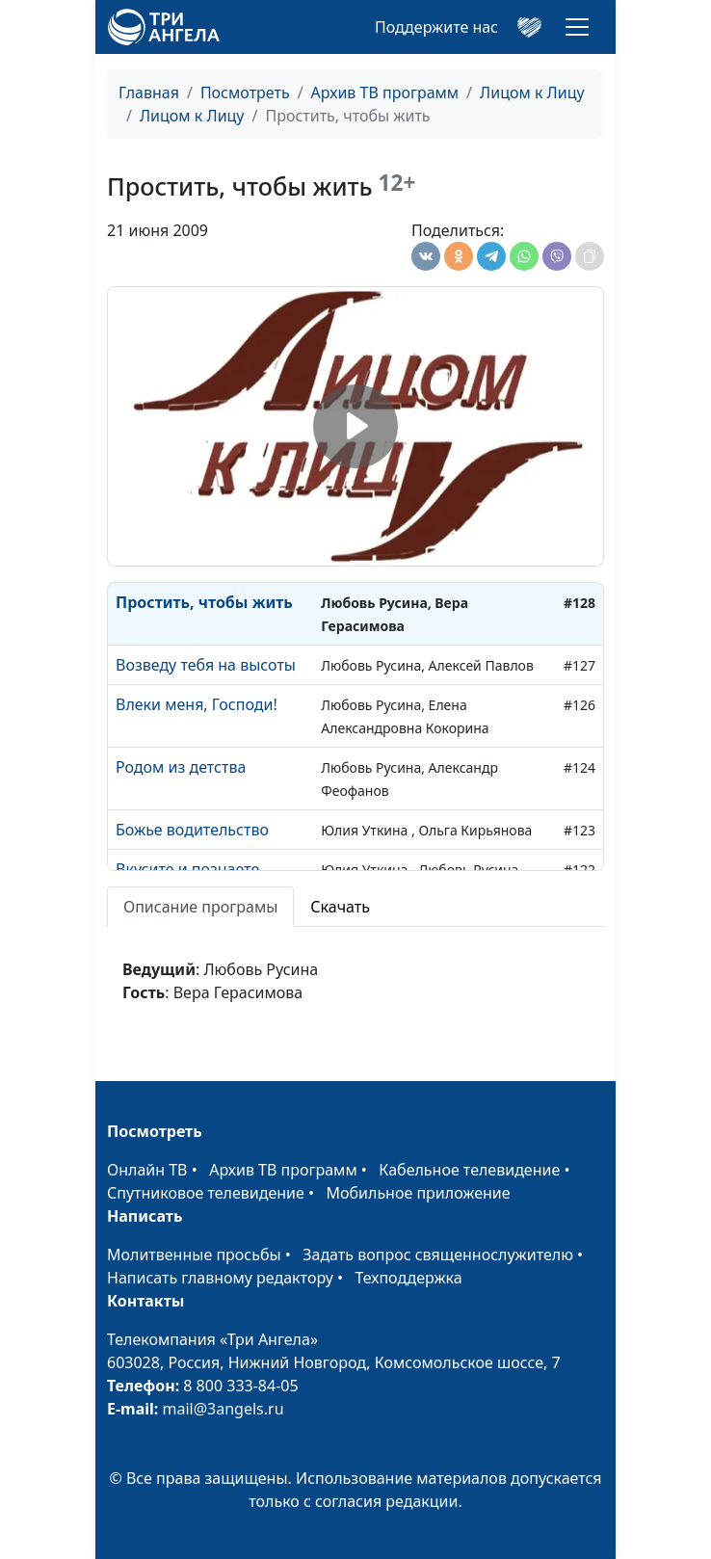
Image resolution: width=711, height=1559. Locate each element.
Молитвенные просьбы (194, 1254)
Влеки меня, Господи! (196, 704)
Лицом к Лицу (532, 92)
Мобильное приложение (419, 1192)
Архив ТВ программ (385, 92)
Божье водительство (192, 829)
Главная (148, 92)
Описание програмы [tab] (200, 906)
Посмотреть (245, 92)
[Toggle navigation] (577, 27)
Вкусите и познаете (187, 869)
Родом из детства (181, 767)
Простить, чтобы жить (204, 602)
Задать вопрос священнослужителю (438, 1254)
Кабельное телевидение (469, 1169)
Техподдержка (408, 1277)
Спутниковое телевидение (205, 1192)
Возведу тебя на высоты (206, 664)
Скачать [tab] (340, 906)
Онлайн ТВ (147, 1169)
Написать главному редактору (220, 1277)
